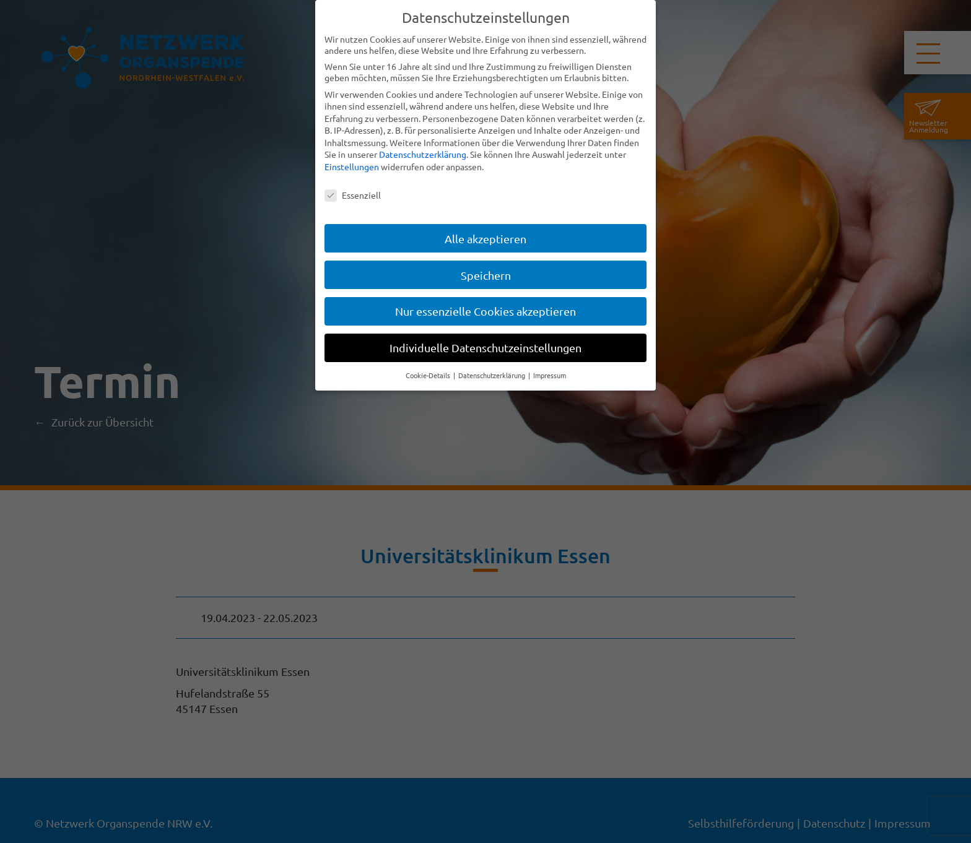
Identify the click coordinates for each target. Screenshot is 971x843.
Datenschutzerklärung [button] (492, 375)
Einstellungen (351, 166)
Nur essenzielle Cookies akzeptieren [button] (485, 311)
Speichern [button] (486, 274)
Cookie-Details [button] (429, 375)
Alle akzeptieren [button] (485, 237)
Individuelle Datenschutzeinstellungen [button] (485, 347)
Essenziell (352, 195)
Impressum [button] (549, 375)
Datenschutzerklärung (422, 154)
